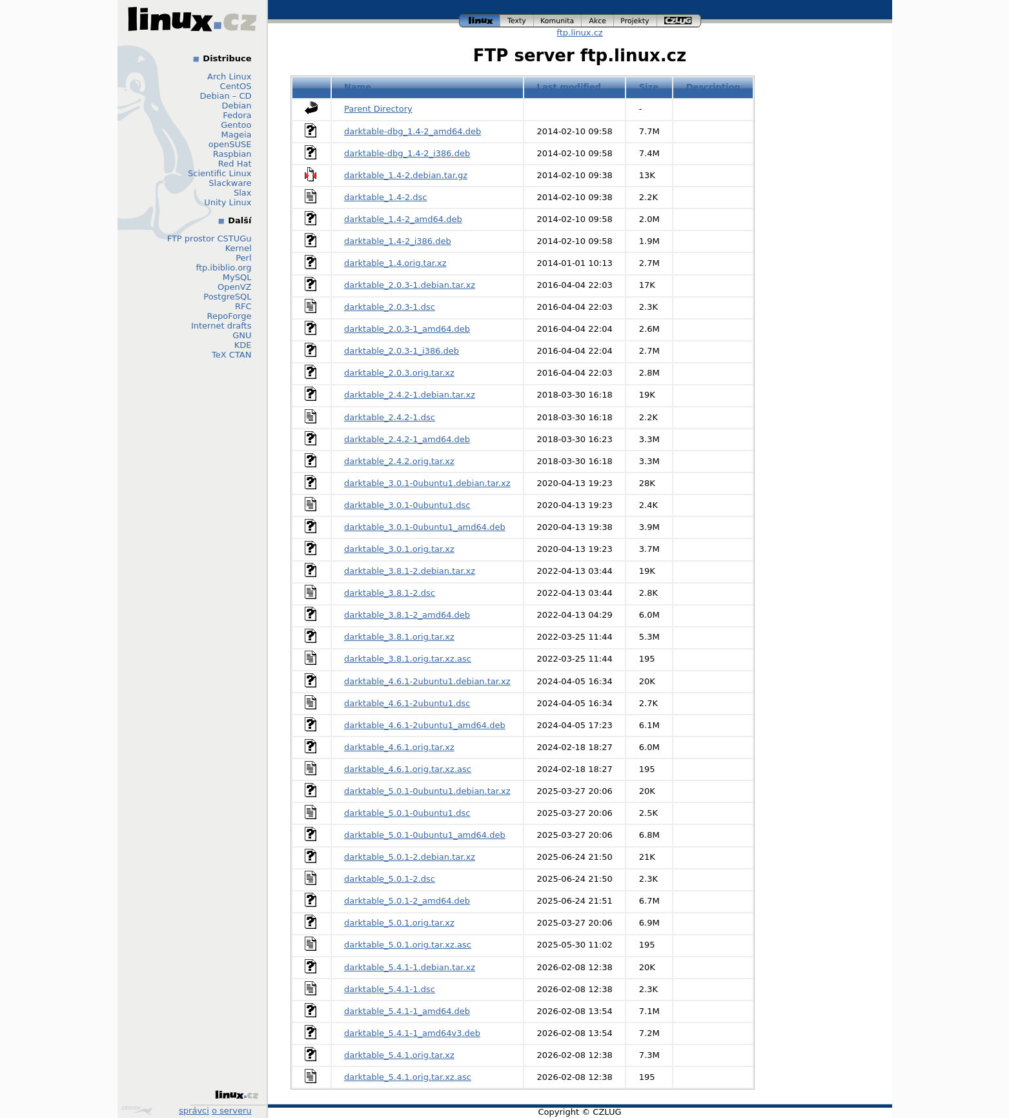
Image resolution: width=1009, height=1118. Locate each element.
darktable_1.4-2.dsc (385, 197)
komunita (558, 21)
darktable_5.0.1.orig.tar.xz (399, 923)
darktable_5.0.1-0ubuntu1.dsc (407, 813)
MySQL (237, 277)
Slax (243, 193)
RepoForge (229, 316)
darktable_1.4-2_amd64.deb (403, 219)
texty (517, 21)
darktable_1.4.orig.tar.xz (395, 263)
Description (713, 87)
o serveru (231, 1110)
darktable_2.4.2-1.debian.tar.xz (409, 395)
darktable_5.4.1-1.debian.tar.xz (409, 967)
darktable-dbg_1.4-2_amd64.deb (412, 131)
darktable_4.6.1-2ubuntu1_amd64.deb (424, 725)
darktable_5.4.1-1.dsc (389, 989)
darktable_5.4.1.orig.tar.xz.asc (407, 1077)
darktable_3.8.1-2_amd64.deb (407, 615)
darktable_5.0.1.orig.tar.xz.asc (407, 945)
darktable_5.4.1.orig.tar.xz (399, 1055)
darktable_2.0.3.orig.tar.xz (399, 373)
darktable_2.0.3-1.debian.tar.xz (409, 285)
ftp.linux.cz (579, 32)
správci (194, 1110)
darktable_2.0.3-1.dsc (389, 307)
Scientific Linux (219, 173)
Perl (243, 258)
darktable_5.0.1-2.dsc (389, 879)
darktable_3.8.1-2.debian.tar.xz (409, 571)
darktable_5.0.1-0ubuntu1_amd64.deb (424, 835)
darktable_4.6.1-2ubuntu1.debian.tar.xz (427, 681)
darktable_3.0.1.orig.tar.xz (399, 549)
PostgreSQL (227, 296)
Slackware (230, 183)
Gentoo (236, 125)
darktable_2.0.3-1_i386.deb (401, 351)
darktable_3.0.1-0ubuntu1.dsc (407, 505)
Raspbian (232, 154)
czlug (679, 21)
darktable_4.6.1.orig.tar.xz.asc (407, 769)
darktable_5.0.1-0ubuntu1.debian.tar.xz (427, 791)
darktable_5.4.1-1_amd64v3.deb (412, 1033)
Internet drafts (221, 325)
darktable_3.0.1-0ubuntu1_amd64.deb (424, 527)
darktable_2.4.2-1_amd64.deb (407, 439)
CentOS (236, 86)
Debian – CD (226, 96)
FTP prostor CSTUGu (209, 238)
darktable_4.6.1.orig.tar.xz (399, 747)
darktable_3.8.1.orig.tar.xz (399, 637)
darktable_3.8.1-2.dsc (389, 593)
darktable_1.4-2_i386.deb (397, 241)
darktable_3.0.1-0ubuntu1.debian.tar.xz (427, 483)
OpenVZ (235, 287)
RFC (243, 306)
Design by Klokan (137, 1110)
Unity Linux (227, 202)
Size (648, 87)
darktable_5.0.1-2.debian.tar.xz (409, 857)
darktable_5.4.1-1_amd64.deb (407, 1011)
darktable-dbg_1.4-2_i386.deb (407, 153)
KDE (243, 345)
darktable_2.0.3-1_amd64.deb (407, 329)
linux (479, 21)
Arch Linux (229, 76)
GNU (241, 335)
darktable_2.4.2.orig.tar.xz (399, 461)
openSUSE (230, 144)
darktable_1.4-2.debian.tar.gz (405, 175)
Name (357, 87)
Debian (236, 105)
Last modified (569, 87)
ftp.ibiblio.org (224, 267)
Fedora (237, 115)
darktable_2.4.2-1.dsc (389, 417)
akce (598, 21)
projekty (635, 21)
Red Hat (235, 163)
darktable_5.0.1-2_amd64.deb (407, 901)
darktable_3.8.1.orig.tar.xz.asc (407, 659)
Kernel (238, 248)
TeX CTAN (231, 355)
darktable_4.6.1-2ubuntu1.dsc (407, 703)
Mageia (236, 134)
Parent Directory (378, 109)
